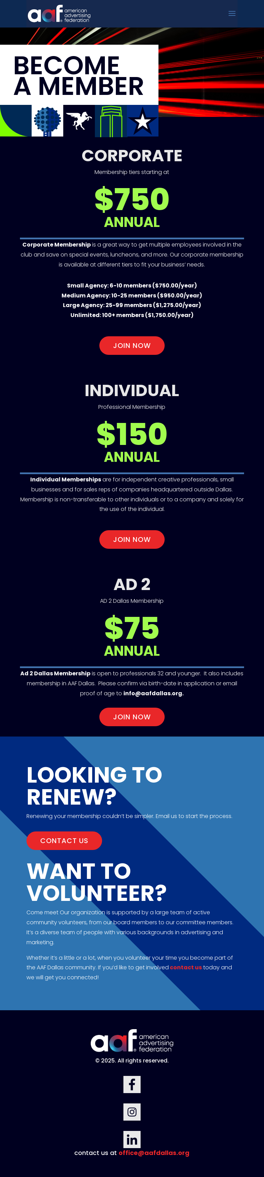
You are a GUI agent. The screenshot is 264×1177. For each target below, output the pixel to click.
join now (132, 345)
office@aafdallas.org (154, 1152)
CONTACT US (64, 841)
